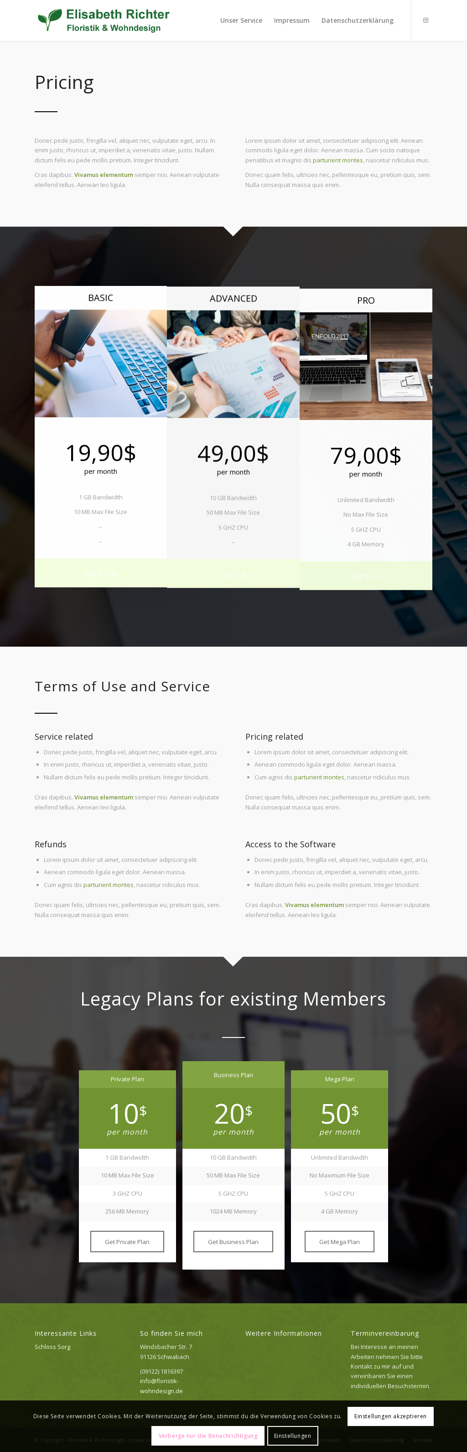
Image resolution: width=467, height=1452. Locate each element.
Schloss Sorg (52, 1347)
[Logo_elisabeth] (104, 20)
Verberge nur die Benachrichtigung (208, 1436)
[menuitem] (241, 20)
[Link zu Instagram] (425, 20)
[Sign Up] (101, 577)
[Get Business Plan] (233, 1242)
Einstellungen (292, 1436)
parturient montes (338, 160)
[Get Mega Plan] (339, 1242)
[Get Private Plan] (127, 1242)
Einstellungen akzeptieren (390, 1416)
